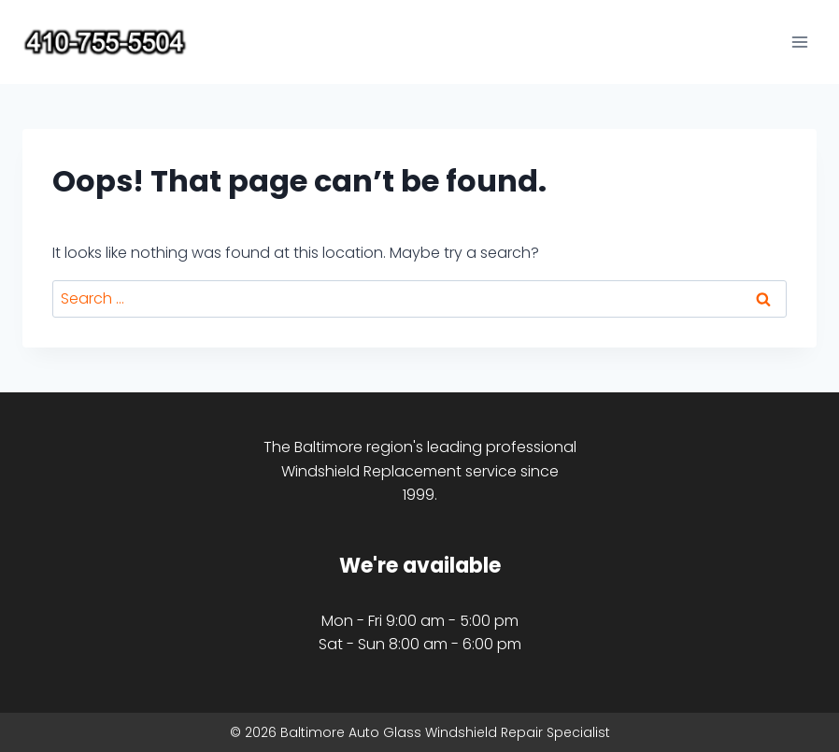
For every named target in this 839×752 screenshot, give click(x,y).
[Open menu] (799, 41)
